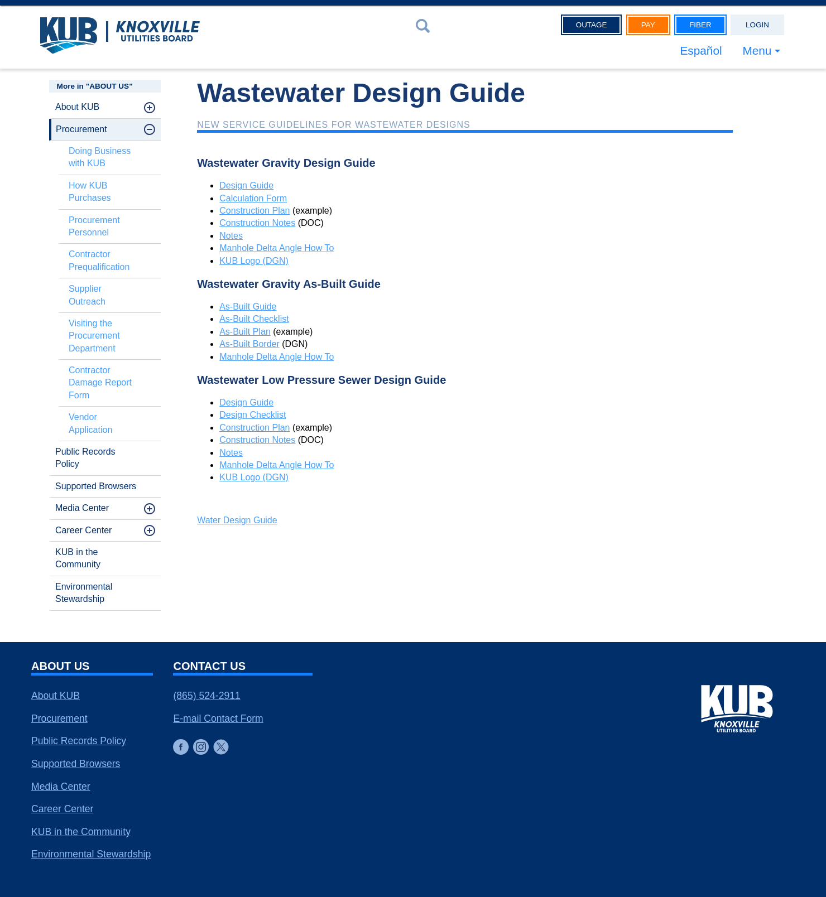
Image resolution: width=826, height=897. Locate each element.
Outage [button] (591, 25)
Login (757, 25)
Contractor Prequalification (99, 260)
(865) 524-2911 (206, 695)
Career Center (83, 530)
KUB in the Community (77, 558)
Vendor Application (90, 423)
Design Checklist (252, 414)
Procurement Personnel (94, 226)
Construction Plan (254, 210)
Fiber (700, 25)
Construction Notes (257, 223)
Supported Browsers (95, 486)
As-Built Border (249, 344)
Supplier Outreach (87, 295)
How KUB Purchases (90, 191)
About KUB (77, 107)
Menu (756, 50)
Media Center (82, 508)
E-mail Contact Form (218, 718)
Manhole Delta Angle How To (276, 248)
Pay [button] (648, 25)
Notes (231, 235)
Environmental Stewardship (83, 593)
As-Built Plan (245, 331)
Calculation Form (253, 198)
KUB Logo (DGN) (254, 261)
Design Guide (246, 185)
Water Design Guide (237, 520)
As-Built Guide (247, 306)
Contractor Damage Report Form (100, 382)
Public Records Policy (85, 458)
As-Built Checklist (254, 319)
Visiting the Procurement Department (94, 336)
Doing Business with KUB (100, 157)
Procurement (81, 129)
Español (701, 50)
